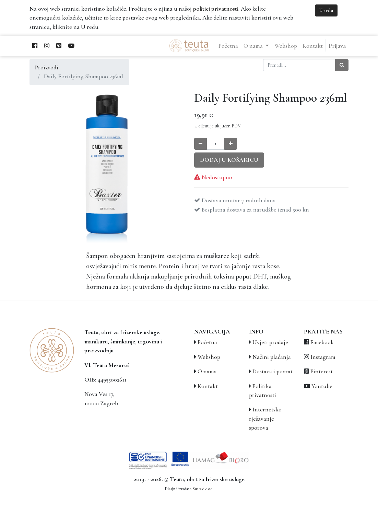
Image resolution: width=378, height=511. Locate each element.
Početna (207, 342)
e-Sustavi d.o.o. (201, 488)
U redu (326, 10)
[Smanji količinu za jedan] (200, 144)
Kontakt (208, 386)
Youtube (321, 386)
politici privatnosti (215, 8)
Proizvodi (46, 67)
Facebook (322, 342)
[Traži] (342, 65)
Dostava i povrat (272, 371)
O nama (207, 371)
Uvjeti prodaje (270, 342)
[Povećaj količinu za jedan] (230, 144)
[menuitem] (228, 46)
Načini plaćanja (271, 357)
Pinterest (321, 371)
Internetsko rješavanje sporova (265, 418)
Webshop (209, 357)
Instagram (322, 357)
